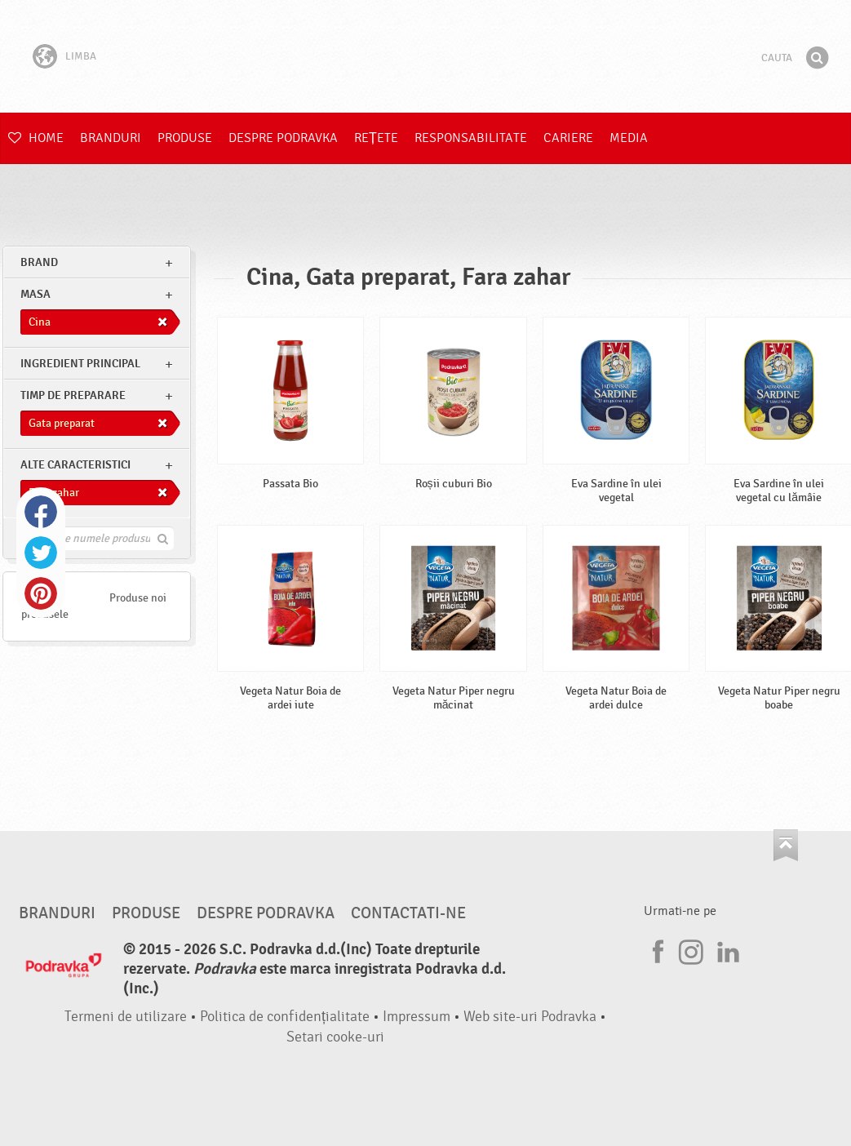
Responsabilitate (470, 138)
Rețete (376, 138)
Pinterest (40, 593)
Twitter (40, 552)
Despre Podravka (283, 138)
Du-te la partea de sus (785, 845)
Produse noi (137, 598)
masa (35, 294)
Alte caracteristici (75, 465)
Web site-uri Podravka (529, 1016)
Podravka (425, 56)
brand (39, 262)
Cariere (568, 138)
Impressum (416, 1016)
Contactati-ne (408, 913)
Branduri (110, 138)
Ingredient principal (80, 364)
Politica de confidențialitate (285, 1016)
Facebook (40, 511)
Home (36, 138)
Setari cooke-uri (335, 1037)
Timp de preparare (73, 395)
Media (628, 138)
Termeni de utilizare (125, 1016)
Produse (184, 138)
